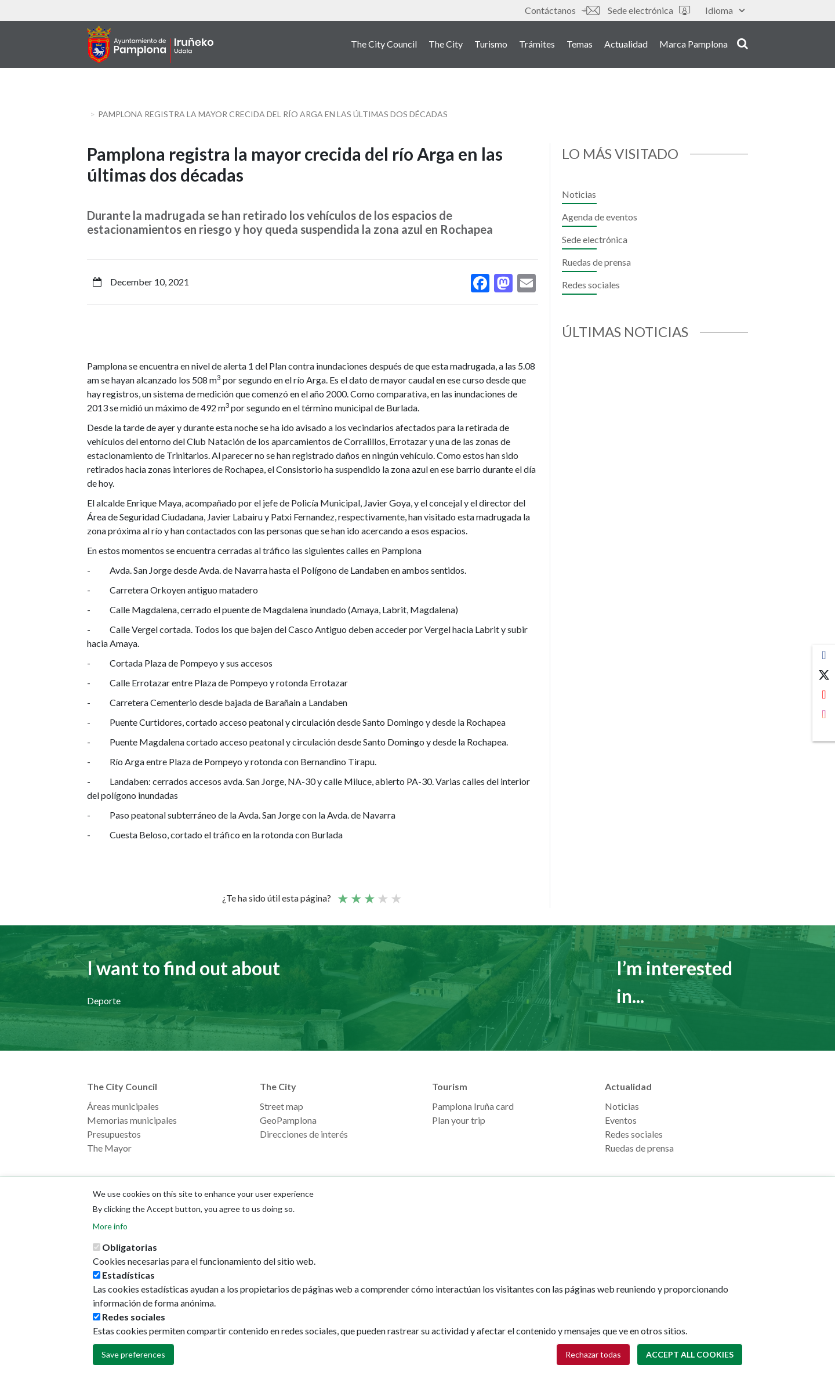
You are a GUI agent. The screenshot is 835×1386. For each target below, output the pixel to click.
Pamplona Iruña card (473, 1106)
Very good (395, 893)
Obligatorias (129, 1247)
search (742, 44)
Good (382, 893)
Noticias (579, 194)
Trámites (537, 45)
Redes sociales (591, 284)
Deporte (104, 1000)
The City (446, 45)
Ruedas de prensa (596, 261)
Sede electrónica (649, 10)
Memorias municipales (132, 1120)
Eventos (621, 1120)
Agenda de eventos (599, 216)
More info (110, 1226)
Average (369, 893)
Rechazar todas (593, 1354)
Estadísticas (128, 1274)
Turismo (490, 45)
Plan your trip (458, 1120)
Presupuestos (114, 1133)
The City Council (384, 45)
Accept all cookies (690, 1354)
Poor (342, 893)
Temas (580, 45)
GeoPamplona (288, 1120)
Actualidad (626, 45)
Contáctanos (562, 10)
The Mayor (109, 1147)
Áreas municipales (123, 1106)
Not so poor (355, 893)
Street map (281, 1106)
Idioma (725, 10)
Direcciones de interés (304, 1133)
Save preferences (133, 1354)
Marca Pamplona (693, 45)
